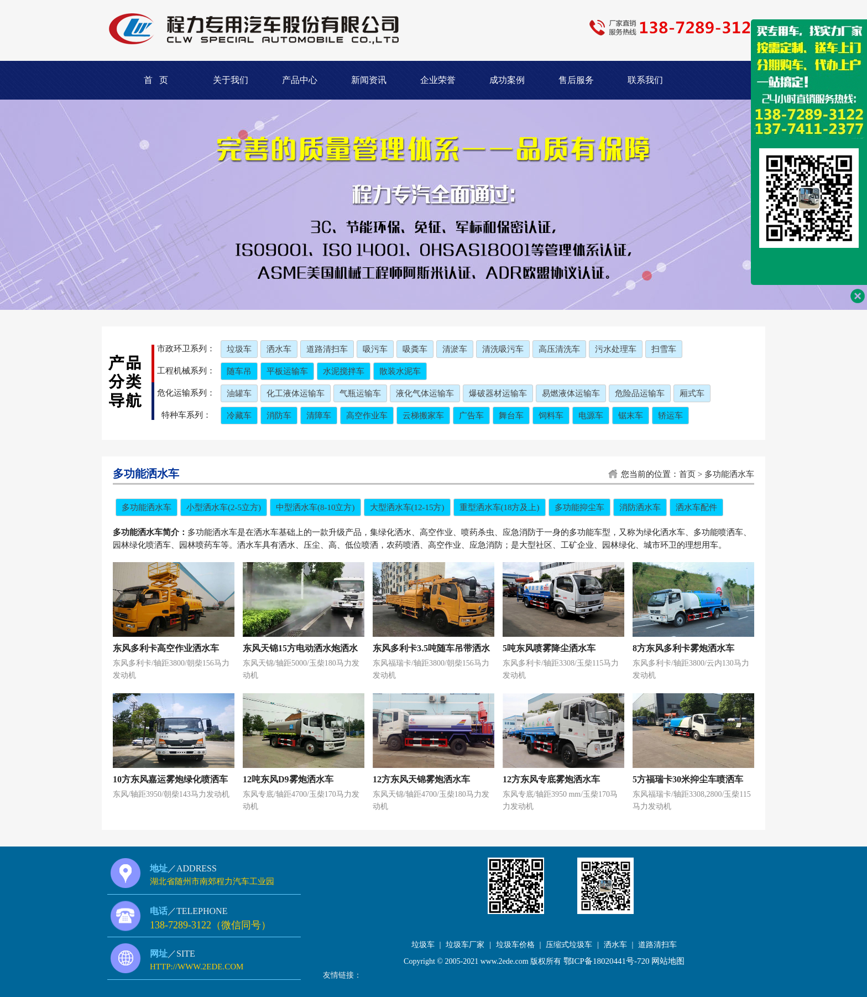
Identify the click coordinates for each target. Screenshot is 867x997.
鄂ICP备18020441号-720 (606, 961)
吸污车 (375, 349)
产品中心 (299, 80)
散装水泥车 (400, 371)
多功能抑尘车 (579, 507)
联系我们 (645, 80)
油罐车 (239, 393)
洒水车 (279, 349)
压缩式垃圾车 (569, 945)
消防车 (279, 415)
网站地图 (668, 961)
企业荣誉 (438, 80)
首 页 (156, 80)
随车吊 (239, 371)
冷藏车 (239, 415)
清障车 (318, 415)
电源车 (590, 415)
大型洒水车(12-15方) (407, 507)
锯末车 (630, 415)
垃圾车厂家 (465, 945)
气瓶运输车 (360, 393)
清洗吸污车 (503, 349)
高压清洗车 (559, 349)
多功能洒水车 (729, 474)
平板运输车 (287, 371)
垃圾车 (239, 349)
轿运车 (670, 415)
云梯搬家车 (423, 415)
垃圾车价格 (515, 945)
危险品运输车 (640, 393)
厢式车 (692, 393)
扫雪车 (663, 349)
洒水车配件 (696, 507)
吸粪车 (415, 349)
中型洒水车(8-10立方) (315, 507)
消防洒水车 (640, 507)
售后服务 (576, 80)
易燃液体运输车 (571, 393)
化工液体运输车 (296, 393)
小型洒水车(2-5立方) (223, 507)
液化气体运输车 (425, 393)
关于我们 (230, 80)
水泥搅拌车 (343, 371)
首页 (687, 474)
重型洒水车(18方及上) (499, 507)
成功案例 (507, 80)
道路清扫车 (327, 349)
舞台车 (511, 415)
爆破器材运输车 (498, 393)
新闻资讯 (369, 80)
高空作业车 (367, 415)
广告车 (471, 415)
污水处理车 (615, 349)
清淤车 (454, 349)
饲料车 (551, 415)
